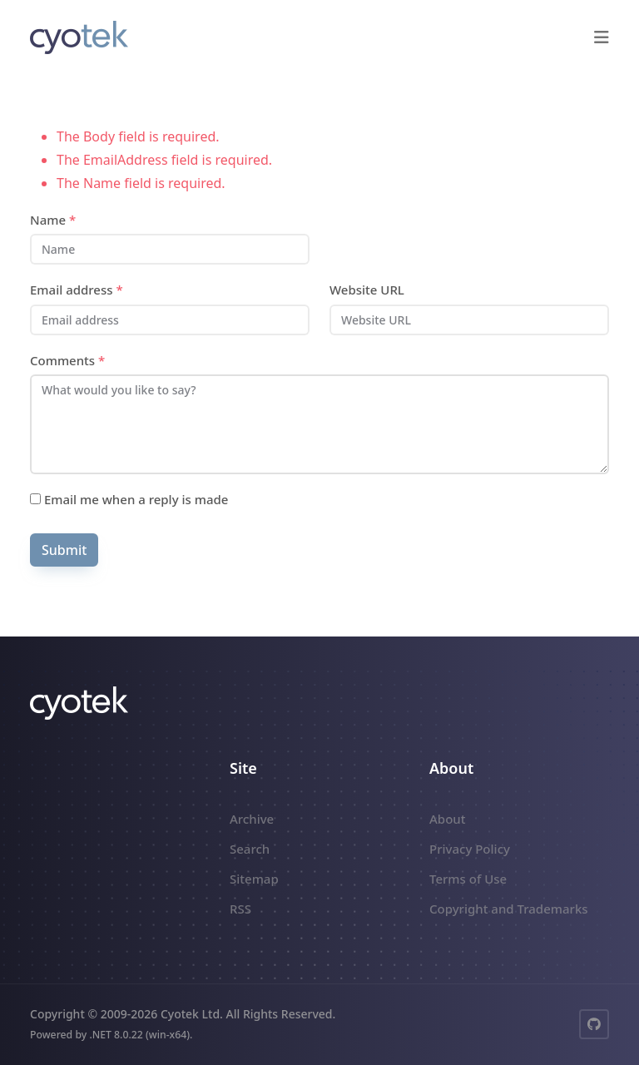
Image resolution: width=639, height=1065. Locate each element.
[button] (601, 37)
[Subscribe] (35, 498)
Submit (64, 550)
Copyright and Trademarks (508, 908)
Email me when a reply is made (129, 499)
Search (250, 848)
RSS (240, 908)
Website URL (366, 289)
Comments (67, 360)
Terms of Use (468, 878)
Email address (76, 289)
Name (53, 219)
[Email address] (170, 320)
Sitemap (254, 878)
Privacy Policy (469, 848)
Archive (252, 818)
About (447, 818)
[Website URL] (469, 320)
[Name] (170, 249)
